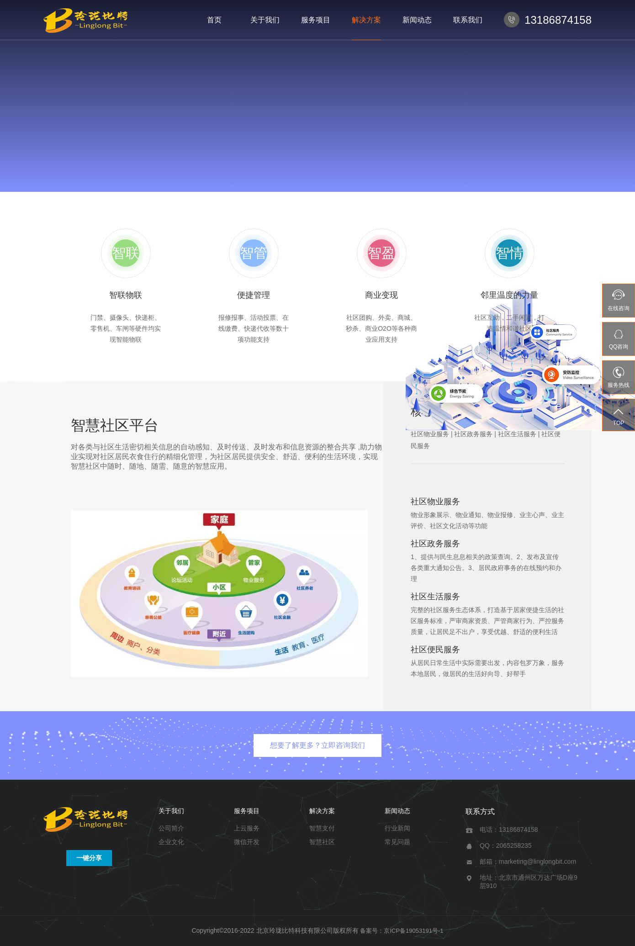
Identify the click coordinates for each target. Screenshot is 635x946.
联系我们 (467, 20)
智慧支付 (322, 828)
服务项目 (315, 20)
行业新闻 (397, 828)
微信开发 (246, 842)
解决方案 (366, 20)
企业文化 (171, 842)
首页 (214, 20)
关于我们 (265, 20)
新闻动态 (417, 20)
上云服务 (246, 828)
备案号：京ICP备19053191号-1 (401, 930)
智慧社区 (322, 842)
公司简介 (171, 828)
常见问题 (397, 842)
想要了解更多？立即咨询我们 (317, 745)
